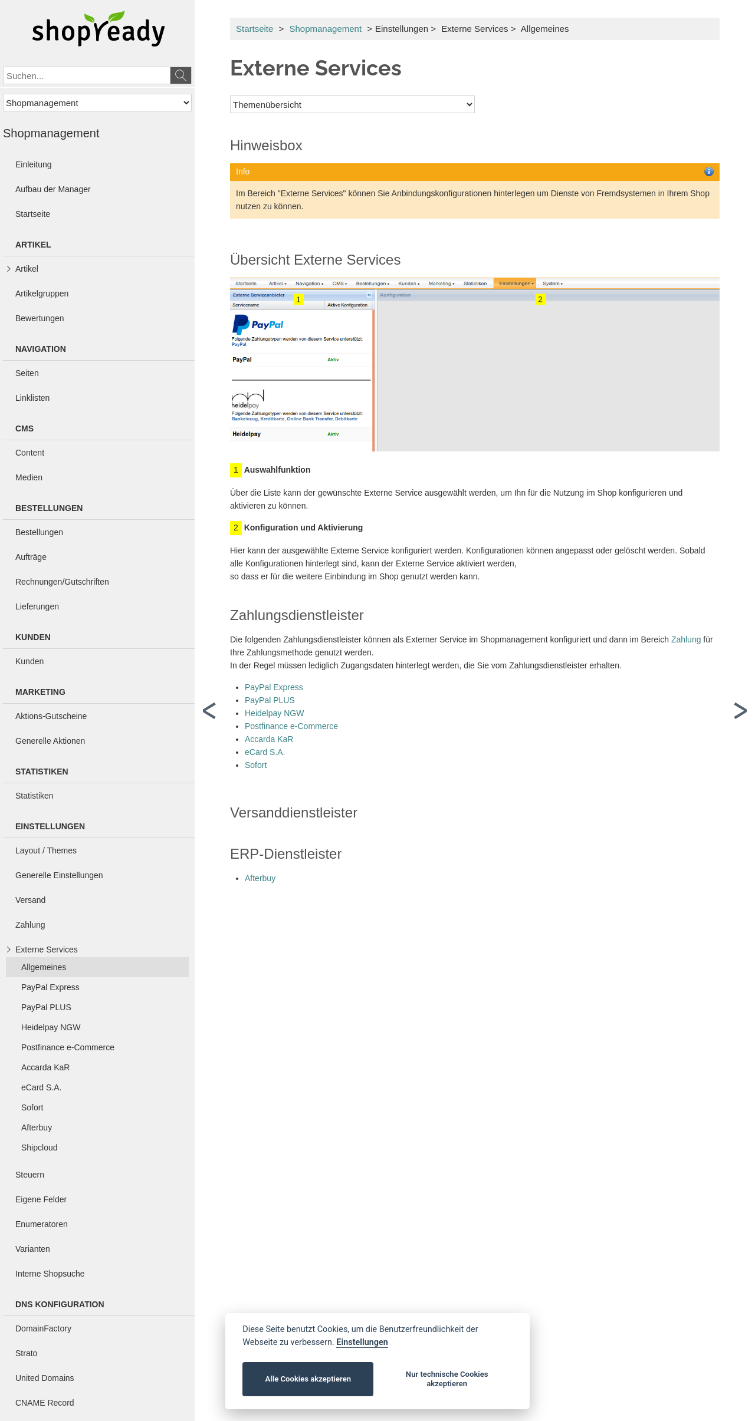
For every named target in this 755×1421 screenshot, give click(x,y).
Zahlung (686, 639)
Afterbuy (260, 878)
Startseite (254, 29)
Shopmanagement (325, 29)
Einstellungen (362, 1342)
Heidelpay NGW (274, 713)
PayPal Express (274, 687)
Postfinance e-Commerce (291, 726)
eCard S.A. (265, 752)
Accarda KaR (269, 739)
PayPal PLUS (270, 700)
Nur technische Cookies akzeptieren (447, 1379)
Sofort (256, 765)
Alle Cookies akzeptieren (308, 1378)
